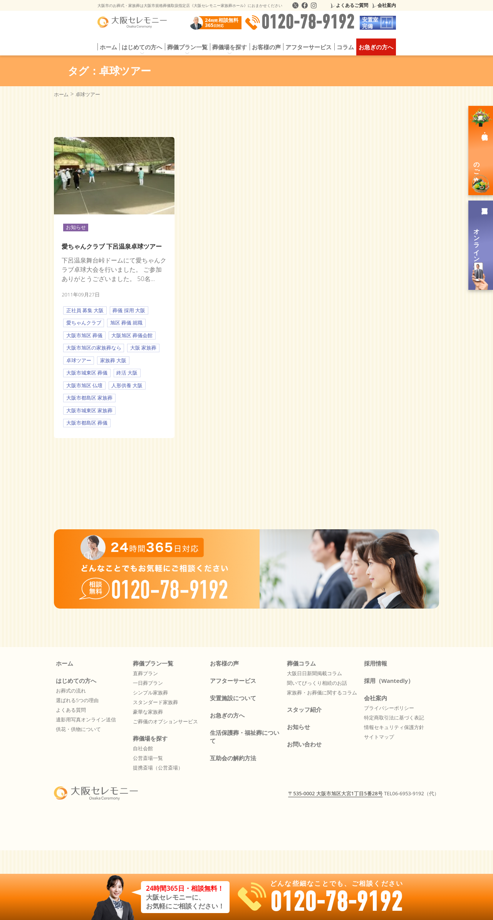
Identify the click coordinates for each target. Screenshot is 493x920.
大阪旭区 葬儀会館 (132, 335)
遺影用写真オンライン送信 (86, 719)
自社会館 (143, 748)
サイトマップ (379, 736)
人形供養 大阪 (127, 385)
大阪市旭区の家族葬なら (93, 347)
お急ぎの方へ (376, 47)
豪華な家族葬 (148, 711)
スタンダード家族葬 (155, 702)
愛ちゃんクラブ (83, 322)
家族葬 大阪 (113, 360)
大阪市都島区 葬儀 (86, 422)
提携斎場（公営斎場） (158, 767)
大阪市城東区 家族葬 (89, 410)
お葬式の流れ (71, 690)
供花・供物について (78, 729)
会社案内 (386, 5)
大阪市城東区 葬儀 (86, 372)
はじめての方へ (142, 47)
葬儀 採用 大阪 (128, 310)
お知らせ (76, 227)
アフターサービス (308, 47)
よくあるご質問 (352, 5)
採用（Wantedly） (389, 680)
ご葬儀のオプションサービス (165, 721)
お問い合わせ (304, 744)
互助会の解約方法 (233, 758)
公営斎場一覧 (148, 757)
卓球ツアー (78, 360)
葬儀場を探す (229, 47)
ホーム (108, 47)
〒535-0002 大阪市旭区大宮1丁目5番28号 (335, 793)
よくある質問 (71, 709)
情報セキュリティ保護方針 (394, 727)
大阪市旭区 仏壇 (84, 385)
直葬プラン (145, 673)
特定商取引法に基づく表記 (394, 717)
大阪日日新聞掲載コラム (314, 673)
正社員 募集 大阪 (85, 310)
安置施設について (233, 698)
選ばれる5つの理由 (77, 700)
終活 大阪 (127, 372)
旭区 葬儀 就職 (126, 322)
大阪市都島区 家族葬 (89, 397)
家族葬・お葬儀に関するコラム (322, 692)
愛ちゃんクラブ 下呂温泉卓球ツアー (112, 246)
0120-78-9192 (300, 22)
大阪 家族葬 (143, 347)
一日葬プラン (148, 682)
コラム (345, 47)
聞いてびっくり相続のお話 (317, 682)
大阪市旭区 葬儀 (84, 335)
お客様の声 (266, 47)
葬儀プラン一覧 (187, 47)
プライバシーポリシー (389, 707)
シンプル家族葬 (150, 692)
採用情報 (375, 663)
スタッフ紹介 (304, 709)
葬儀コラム (301, 663)
